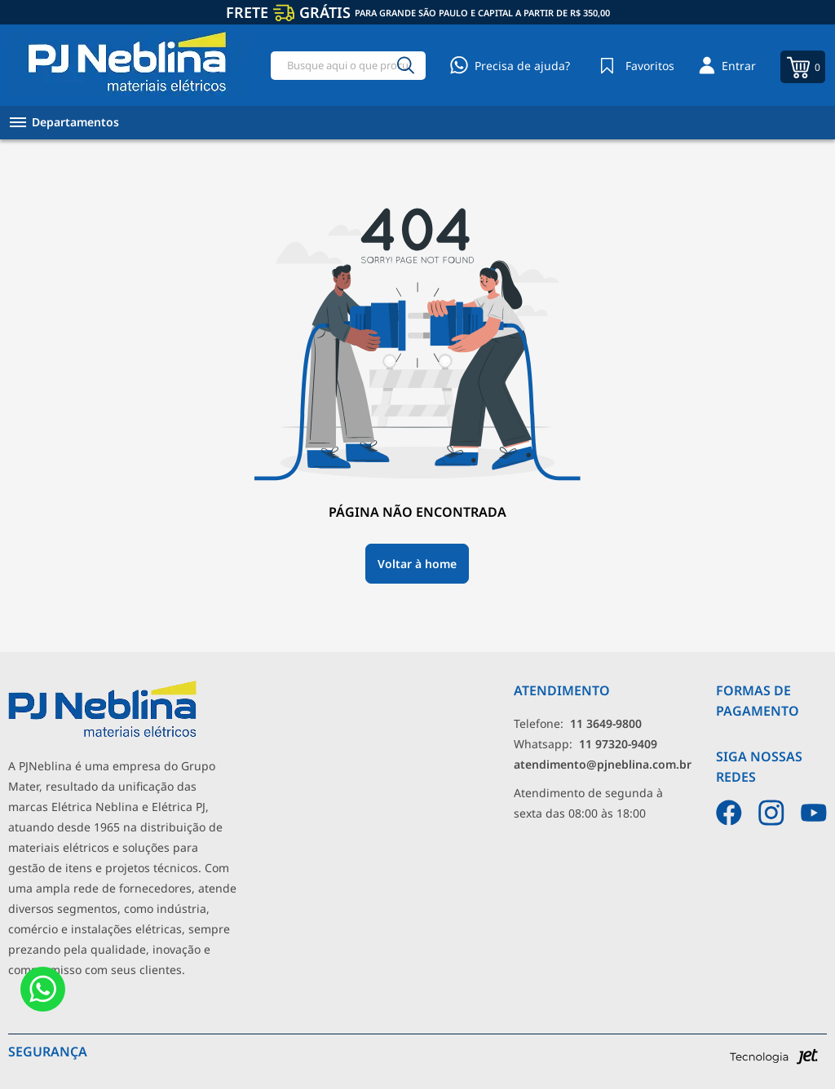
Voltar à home (417, 563)
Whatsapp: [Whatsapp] (585, 744)
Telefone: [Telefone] (578, 723)
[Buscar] (406, 66)
